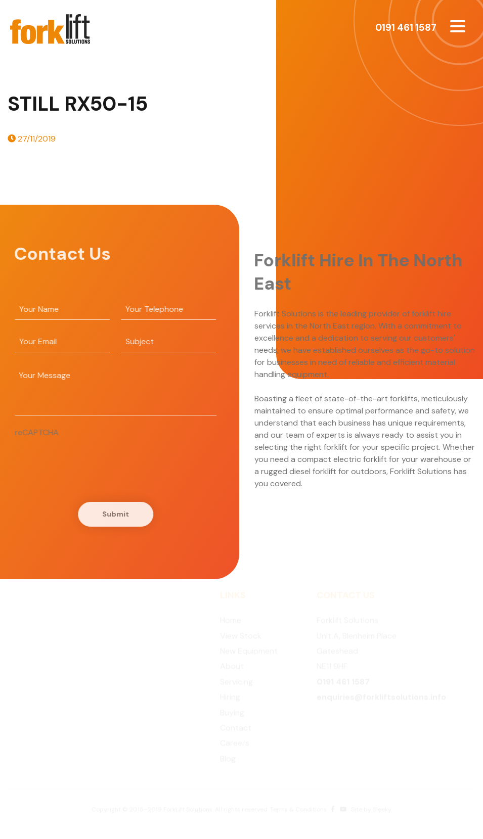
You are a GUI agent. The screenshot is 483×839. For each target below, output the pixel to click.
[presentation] (89, 458)
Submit (113, 514)
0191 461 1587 (405, 27)
